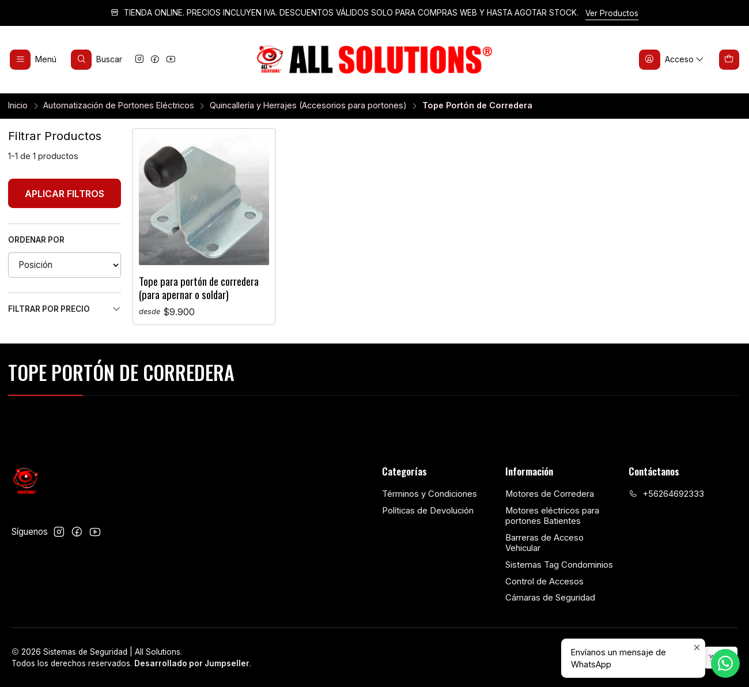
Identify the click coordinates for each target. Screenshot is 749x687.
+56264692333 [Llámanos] (666, 494)
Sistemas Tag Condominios (559, 565)
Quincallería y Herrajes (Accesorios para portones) (308, 105)
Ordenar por (36, 239)
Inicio (18, 105)
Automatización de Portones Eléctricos (118, 105)
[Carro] (729, 59)
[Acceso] (672, 59)
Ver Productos (611, 13)
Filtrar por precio (64, 309)
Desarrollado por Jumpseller (191, 663)
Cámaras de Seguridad (550, 597)
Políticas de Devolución (428, 510)
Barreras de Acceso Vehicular (544, 543)
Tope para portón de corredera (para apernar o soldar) (199, 288)
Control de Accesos (544, 581)
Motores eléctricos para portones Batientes (552, 516)
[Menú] (33, 59)
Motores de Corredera (549, 494)
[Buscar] (97, 59)
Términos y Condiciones (429, 494)
